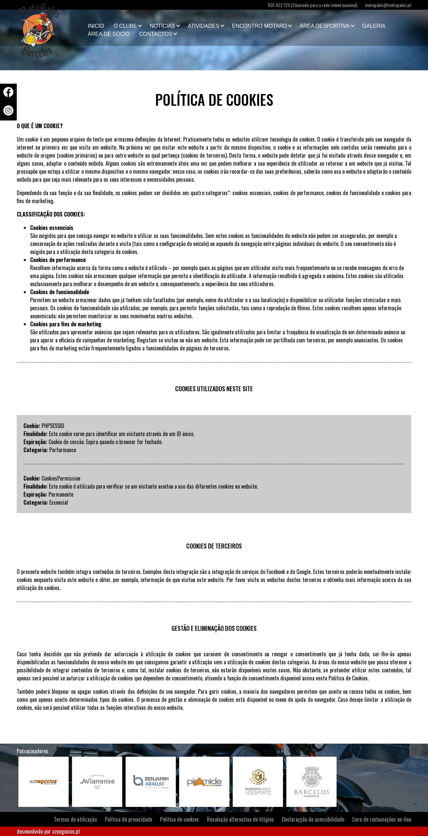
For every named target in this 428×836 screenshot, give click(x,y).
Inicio (96, 26)
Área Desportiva (325, 26)
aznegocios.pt (66, 831)
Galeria (373, 26)
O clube (125, 26)
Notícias (162, 26)
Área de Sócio (109, 34)
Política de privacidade (128, 819)
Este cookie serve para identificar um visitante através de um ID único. (121, 434)
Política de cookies (179, 819)
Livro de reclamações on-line (381, 819)
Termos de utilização (75, 819)
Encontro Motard (259, 26)
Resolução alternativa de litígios (240, 819)
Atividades (203, 26)
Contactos (155, 34)
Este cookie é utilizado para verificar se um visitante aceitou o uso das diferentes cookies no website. (153, 486)
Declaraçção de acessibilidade (313, 819)
